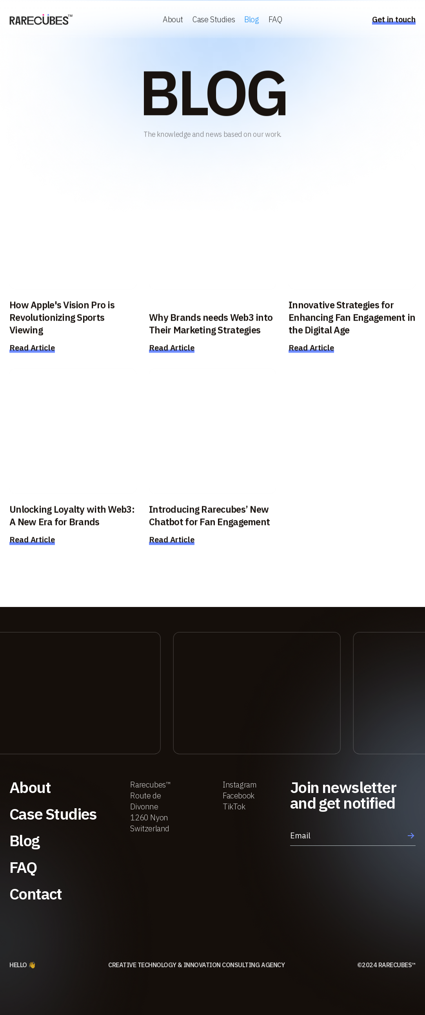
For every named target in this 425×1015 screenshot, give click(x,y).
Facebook (238, 795)
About (173, 20)
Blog (251, 20)
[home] (41, 20)
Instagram (239, 784)
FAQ (275, 20)
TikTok (234, 806)
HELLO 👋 (22, 965)
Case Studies (214, 20)
